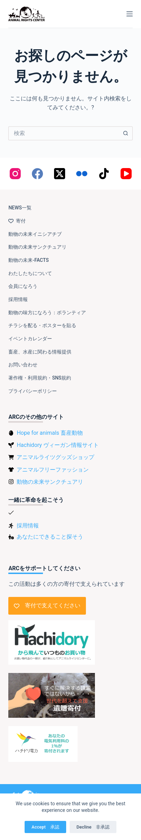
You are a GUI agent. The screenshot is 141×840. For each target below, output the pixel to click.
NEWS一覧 (20, 207)
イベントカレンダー (30, 338)
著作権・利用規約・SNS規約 (39, 378)
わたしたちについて (30, 273)
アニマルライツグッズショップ (55, 457)
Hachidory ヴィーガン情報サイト (57, 445)
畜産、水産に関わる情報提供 (39, 352)
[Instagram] (15, 173)
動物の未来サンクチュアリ (37, 247)
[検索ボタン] (126, 133)
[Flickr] (81, 173)
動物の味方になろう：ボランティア (47, 312)
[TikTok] (103, 173)
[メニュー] (129, 14)
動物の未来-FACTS (28, 260)
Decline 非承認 (93, 827)
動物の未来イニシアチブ (35, 234)
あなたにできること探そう (50, 536)
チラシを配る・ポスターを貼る (42, 325)
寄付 (17, 221)
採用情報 (18, 299)
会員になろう (22, 286)
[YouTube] (126, 173)
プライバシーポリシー (32, 391)
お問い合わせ (22, 364)
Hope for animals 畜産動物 (49, 433)
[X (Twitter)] (59, 173)
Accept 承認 (45, 827)
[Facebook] (37, 173)
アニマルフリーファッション (53, 469)
